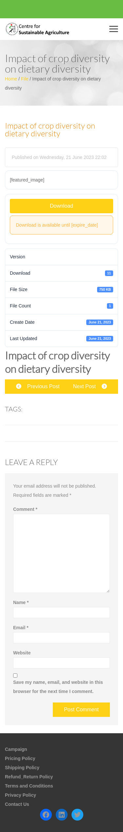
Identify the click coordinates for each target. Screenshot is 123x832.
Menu (114, 28)
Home (11, 78)
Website (22, 652)
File (25, 78)
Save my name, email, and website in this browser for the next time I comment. (58, 687)
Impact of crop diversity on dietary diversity (50, 130)
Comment (25, 509)
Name (21, 602)
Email (21, 627)
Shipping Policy (22, 767)
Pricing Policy (20, 758)
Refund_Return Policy (29, 776)
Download (61, 206)
